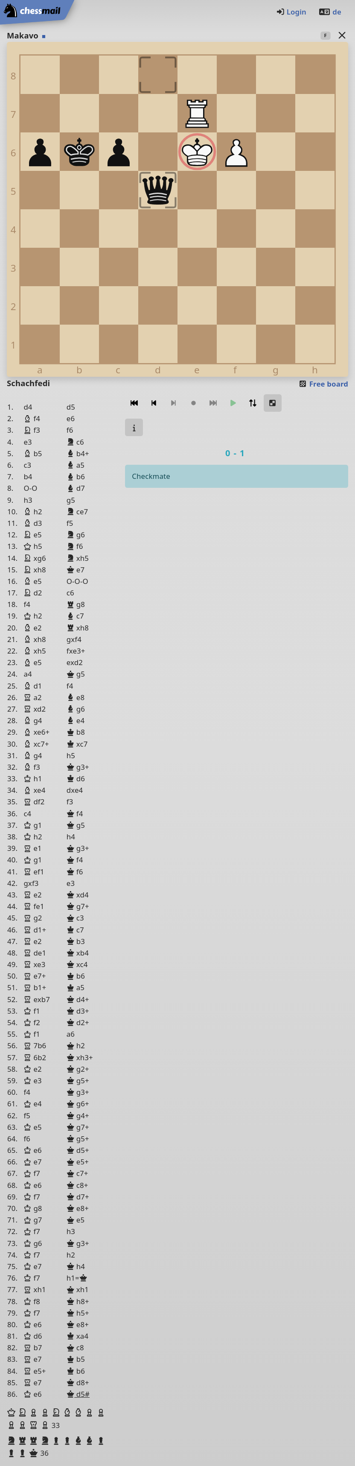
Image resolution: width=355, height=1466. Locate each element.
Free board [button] (323, 384)
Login (291, 12)
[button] (12, 1412)
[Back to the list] (342, 35)
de (329, 12)
